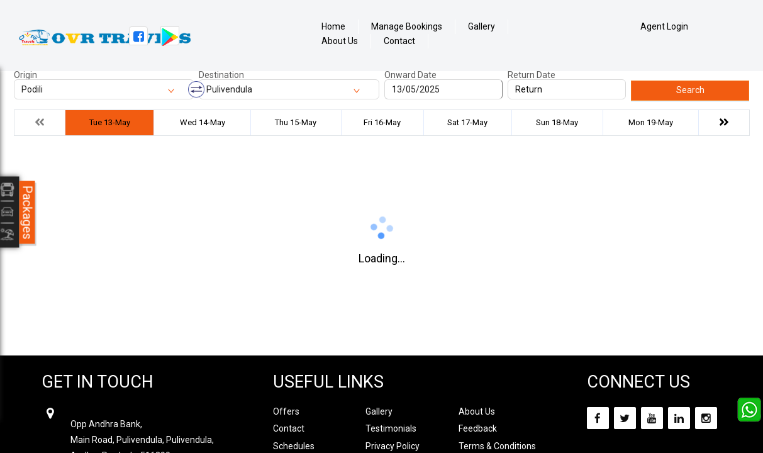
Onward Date (410, 74)
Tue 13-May (109, 122)
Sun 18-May (557, 122)
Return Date (531, 74)
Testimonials (390, 428)
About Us (339, 41)
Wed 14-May (202, 122)
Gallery (481, 26)
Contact (399, 41)
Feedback (478, 428)
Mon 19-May (650, 122)
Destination (221, 74)
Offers (286, 411)
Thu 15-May (295, 122)
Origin (25, 74)
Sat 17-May (467, 122)
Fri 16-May (382, 122)
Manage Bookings (406, 26)
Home (333, 26)
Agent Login (664, 26)
